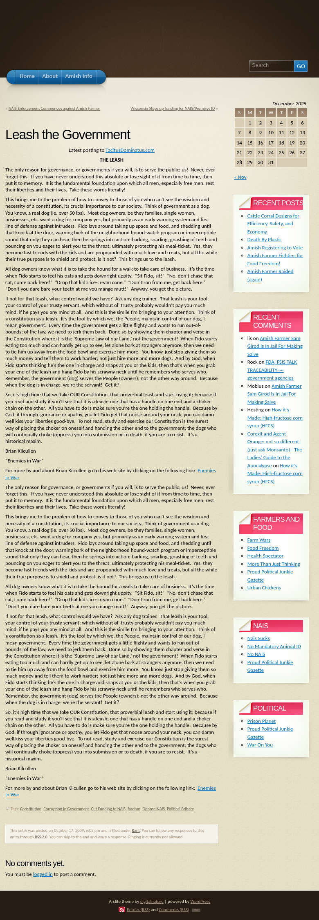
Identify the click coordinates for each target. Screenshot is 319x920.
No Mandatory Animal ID (274, 646)
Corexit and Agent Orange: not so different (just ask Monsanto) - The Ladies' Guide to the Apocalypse (274, 450)
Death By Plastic (264, 239)
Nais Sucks (258, 638)
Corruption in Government (66, 808)
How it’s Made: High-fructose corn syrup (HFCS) (275, 418)
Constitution (30, 808)
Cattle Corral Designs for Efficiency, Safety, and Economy (273, 224)
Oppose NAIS (153, 808)
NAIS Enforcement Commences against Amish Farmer (54, 108)
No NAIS (256, 654)
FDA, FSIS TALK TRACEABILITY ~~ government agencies (272, 370)
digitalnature (152, 901)
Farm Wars (258, 540)
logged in (43, 874)
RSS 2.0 (41, 837)
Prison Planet (261, 721)
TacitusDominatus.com (130, 150)
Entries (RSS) (138, 909)
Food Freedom (263, 548)
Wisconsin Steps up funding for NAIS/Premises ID (172, 108)
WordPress (200, 901)
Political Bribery (180, 808)
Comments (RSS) (174, 909)
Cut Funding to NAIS (108, 808)
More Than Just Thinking (273, 564)
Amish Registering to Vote (275, 247)
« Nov (240, 177)
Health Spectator (265, 556)
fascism (134, 808)
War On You (260, 745)
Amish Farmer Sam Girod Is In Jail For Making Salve (275, 346)
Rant (135, 830)
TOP (196, 910)
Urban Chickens (264, 587)
